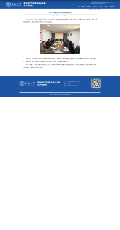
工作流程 (100, 6)
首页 (79, 6)
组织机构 (83, 6)
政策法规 (95, 6)
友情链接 (112, 6)
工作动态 (98, 9)
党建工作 (89, 6)
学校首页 (107, 2)
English (112, 2)
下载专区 (106, 6)
